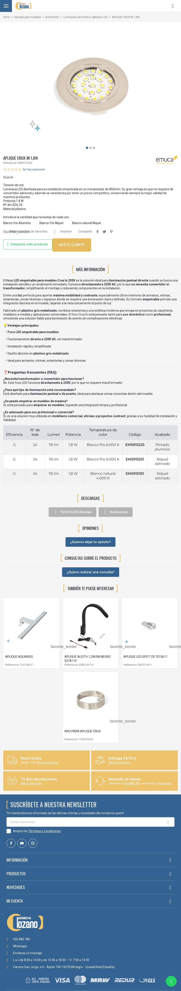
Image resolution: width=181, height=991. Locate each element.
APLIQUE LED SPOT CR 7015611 (145, 656)
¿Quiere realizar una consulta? (91, 572)
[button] (87, 148)
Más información (47, 762)
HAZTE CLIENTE (72, 245)
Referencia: (10, 162)
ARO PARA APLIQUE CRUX (82, 731)
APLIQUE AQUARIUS (19, 656)
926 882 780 (131, 783)
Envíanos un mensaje (27, 953)
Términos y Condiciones (44, 831)
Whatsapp (164, 783)
